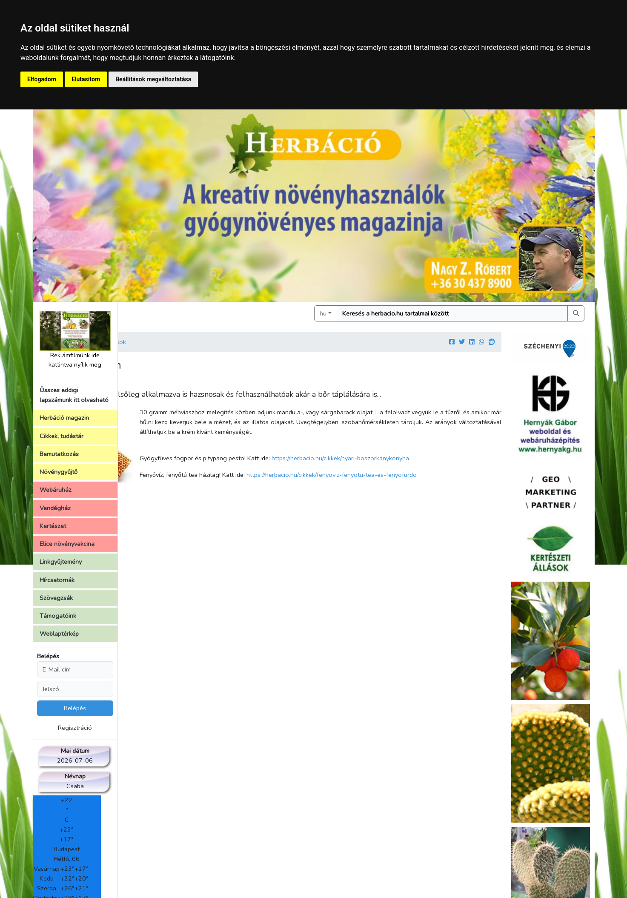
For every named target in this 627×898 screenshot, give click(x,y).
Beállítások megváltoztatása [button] (153, 79)
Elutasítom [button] (86, 79)
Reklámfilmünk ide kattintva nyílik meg (75, 339)
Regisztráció (75, 727)
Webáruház (56, 489)
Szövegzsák (56, 598)
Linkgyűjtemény (61, 561)
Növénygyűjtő (58, 472)
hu (362, 313)
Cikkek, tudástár (61, 436)
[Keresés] (471, 313)
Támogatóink (58, 615)
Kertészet (53, 526)
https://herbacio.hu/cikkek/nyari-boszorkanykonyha (419, 458)
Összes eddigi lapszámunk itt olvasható (74, 395)
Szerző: (136, 383)
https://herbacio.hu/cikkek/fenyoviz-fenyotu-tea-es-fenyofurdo (410, 475)
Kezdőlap (146, 342)
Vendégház (55, 508)
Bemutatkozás (59, 454)
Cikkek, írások (186, 342)
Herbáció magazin (64, 417)
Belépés (48, 656)
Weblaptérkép (59, 633)
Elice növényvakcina (67, 543)
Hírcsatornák (57, 580)
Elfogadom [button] (41, 79)
